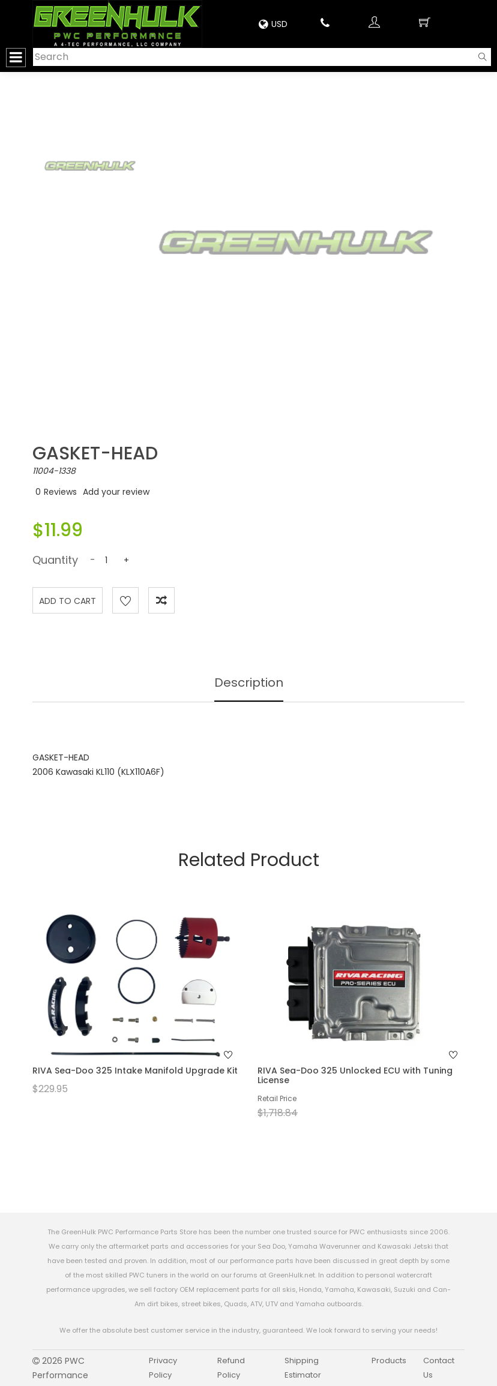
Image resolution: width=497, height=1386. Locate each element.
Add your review (116, 492)
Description (248, 682)
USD (273, 24)
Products (389, 1360)
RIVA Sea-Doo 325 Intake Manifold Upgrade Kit (135, 1071)
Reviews (60, 492)
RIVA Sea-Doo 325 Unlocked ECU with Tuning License (355, 1075)
